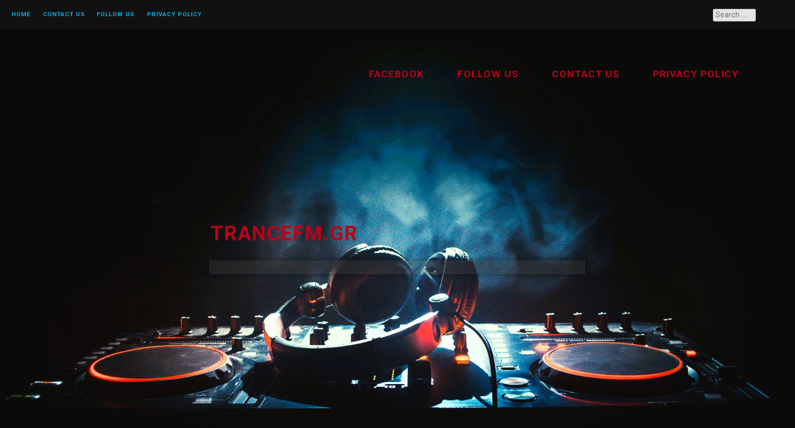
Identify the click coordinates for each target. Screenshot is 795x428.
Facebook (396, 74)
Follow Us (116, 14)
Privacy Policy (174, 14)
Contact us (64, 14)
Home (21, 14)
